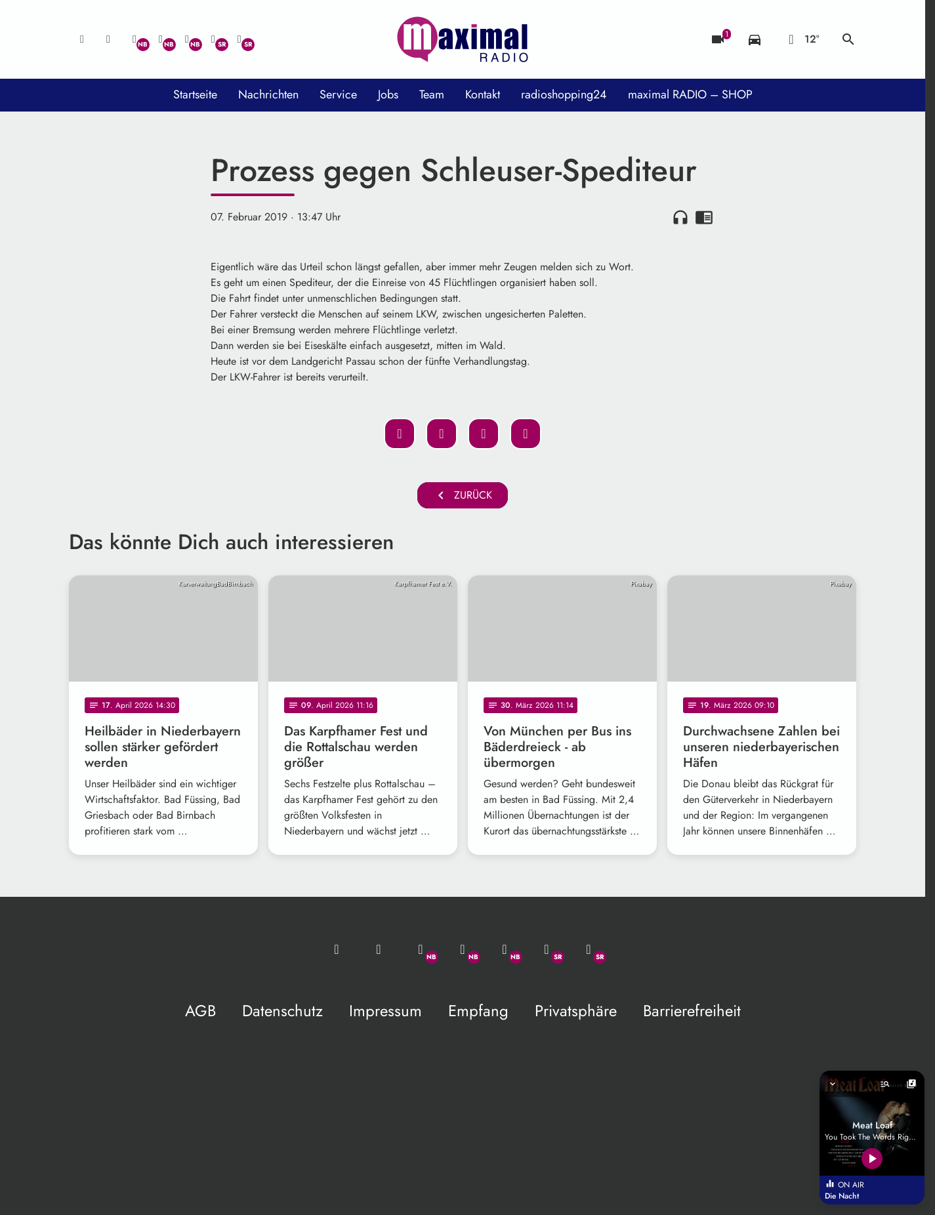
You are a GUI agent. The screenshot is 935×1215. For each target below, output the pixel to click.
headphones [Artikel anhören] (680, 217)
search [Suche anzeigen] (848, 39)
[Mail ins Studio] (82, 39)
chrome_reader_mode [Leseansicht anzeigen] (704, 217)
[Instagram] (187, 39)
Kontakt (482, 94)
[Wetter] (801, 39)
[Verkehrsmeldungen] (754, 39)
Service (338, 94)
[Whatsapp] (134, 39)
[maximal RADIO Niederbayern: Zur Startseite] (462, 39)
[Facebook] (161, 39)
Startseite (195, 94)
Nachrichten (268, 94)
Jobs (388, 94)
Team (431, 94)
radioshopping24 (564, 94)
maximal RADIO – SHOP (690, 94)
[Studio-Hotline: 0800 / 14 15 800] (108, 39)
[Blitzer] (718, 39)
